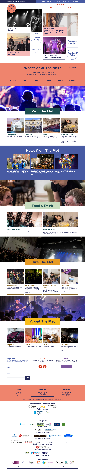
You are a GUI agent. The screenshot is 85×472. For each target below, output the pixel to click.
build (61, 399)
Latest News (36, 39)
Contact (27, 345)
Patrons (66, 393)
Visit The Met (42, 111)
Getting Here (28, 135)
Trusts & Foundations (66, 394)
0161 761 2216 (44, 391)
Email (8, 373)
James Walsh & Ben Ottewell (52, 57)
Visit (51, 7)
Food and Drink (72, 54)
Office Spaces (65, 285)
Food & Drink (42, 206)
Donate (66, 366)
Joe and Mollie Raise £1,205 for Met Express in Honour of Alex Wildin (17, 172)
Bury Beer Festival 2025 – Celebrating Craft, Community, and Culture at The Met (42, 172)
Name (8, 367)
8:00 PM (15, 28)
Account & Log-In (57, 1)
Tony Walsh (58, 458)
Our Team (46, 345)
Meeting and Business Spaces (49, 286)
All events (13, 80)
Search (69, 1)
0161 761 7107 (44, 392)
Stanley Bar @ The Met (13, 229)
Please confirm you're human (14, 378)
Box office (13, 1)
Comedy (48, 80)
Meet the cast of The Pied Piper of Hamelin (65, 172)
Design (58, 399)
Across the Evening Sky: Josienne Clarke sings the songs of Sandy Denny (54, 31)
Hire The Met (36, 51)
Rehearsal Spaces (12, 285)
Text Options (75, 1)
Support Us (49, 1)
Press (28, 466)
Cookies (56, 466)
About (69, 7)
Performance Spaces (31, 285)
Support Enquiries (66, 395)
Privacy (35, 466)
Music (24, 80)
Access (45, 135)
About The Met (42, 321)
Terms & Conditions (46, 466)
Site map (65, 466)
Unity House (58, 453)
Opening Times (11, 135)
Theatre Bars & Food (67, 135)
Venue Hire (42, 1)
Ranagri (10, 30)
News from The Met (42, 150)
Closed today (23, 1)
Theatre (60, 80)
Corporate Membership (66, 392)
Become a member (72, 42)
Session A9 (11, 54)
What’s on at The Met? (42, 68)
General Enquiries (42, 394)
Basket (64, 1)
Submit (27, 377)
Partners (20, 466)
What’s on (60, 4)
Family (36, 80)
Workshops (72, 80)
